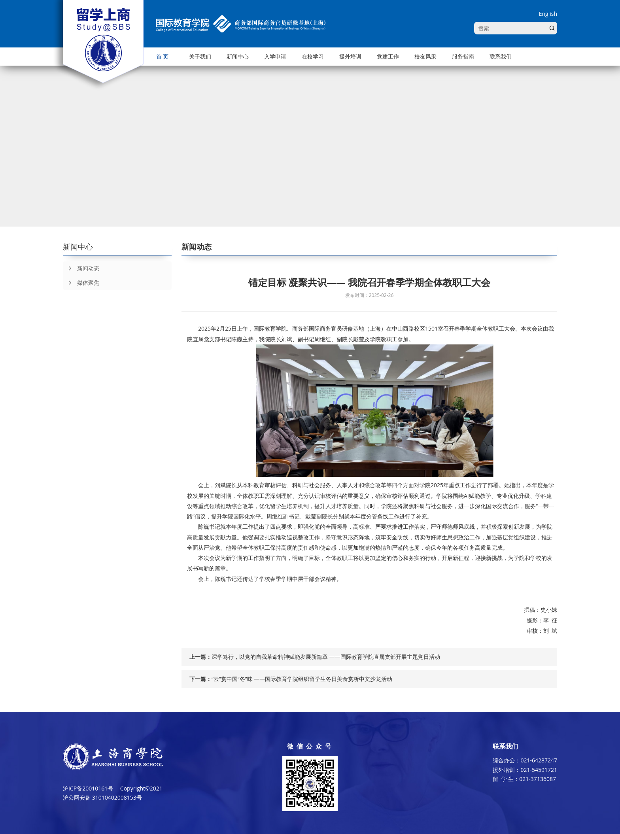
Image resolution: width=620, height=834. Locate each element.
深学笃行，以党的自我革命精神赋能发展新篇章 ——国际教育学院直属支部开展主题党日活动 (326, 656)
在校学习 (313, 56)
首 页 (162, 56)
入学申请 (275, 56)
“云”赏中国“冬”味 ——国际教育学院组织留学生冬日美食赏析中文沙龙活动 (302, 679)
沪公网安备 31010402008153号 (102, 797)
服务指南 (463, 56)
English (548, 13)
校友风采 (425, 56)
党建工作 (388, 56)
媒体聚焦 (81, 283)
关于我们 (200, 56)
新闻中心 (238, 56)
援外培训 (350, 56)
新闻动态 (81, 268)
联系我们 (501, 56)
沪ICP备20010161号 (88, 788)
